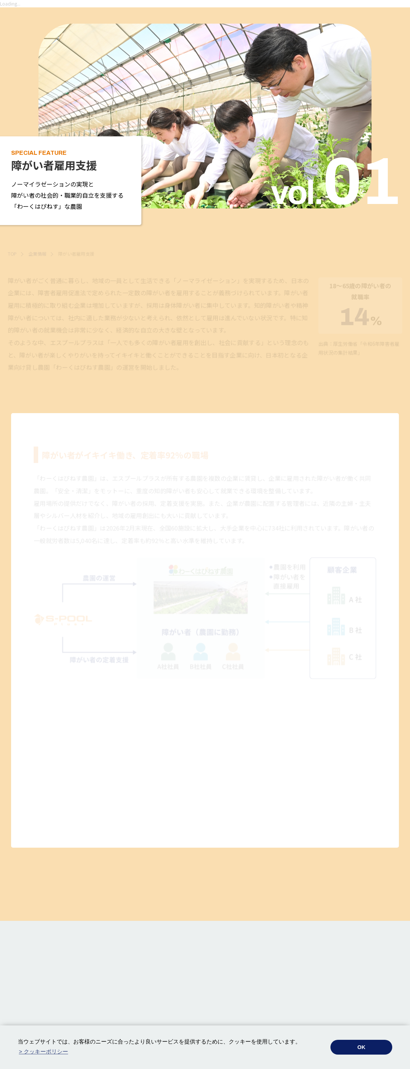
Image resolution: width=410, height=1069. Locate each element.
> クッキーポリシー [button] (43, 1051)
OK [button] (361, 1047)
